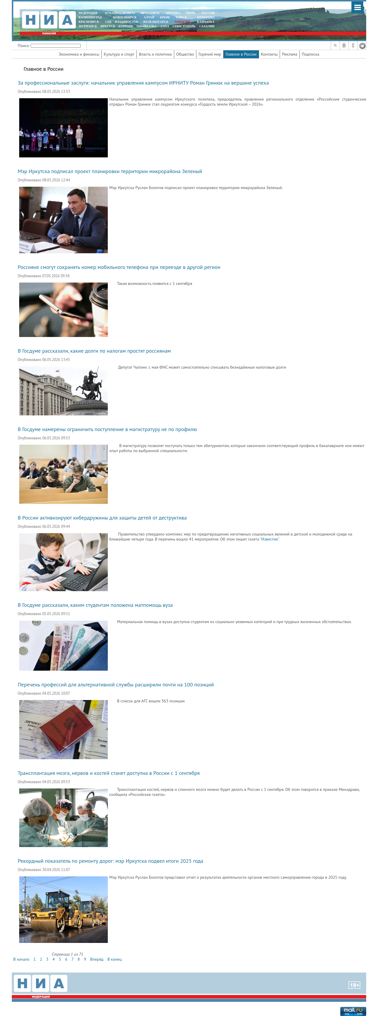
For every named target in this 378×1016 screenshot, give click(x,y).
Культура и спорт (119, 54)
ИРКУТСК (107, 26)
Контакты (269, 54)
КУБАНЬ (111, 12)
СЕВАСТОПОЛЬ (183, 26)
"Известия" (269, 539)
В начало (21, 959)
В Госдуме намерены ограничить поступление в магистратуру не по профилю (107, 429)
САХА (165, 26)
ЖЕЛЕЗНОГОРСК (155, 21)
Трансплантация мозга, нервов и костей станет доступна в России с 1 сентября (109, 773)
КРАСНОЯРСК (89, 21)
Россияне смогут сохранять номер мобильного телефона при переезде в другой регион (119, 267)
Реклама (289, 54)
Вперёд (96, 959)
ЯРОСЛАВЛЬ (150, 12)
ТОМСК (182, 17)
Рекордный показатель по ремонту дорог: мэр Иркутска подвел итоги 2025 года (110, 860)
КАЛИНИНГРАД (90, 17)
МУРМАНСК (88, 26)
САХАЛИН (206, 26)
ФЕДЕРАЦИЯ (88, 12)
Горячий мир (209, 54)
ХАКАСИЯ (182, 21)
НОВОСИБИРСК (124, 17)
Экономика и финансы (79, 54)
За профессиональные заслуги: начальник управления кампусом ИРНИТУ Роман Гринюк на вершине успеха (143, 82)
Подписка (310, 54)
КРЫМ (165, 17)
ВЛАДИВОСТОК (126, 21)
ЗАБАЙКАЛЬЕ (146, 26)
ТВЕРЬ (190, 12)
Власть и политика (155, 54)
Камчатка (205, 21)
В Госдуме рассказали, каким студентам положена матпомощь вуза (95, 604)
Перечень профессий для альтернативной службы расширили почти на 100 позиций (116, 684)
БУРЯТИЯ (125, 26)
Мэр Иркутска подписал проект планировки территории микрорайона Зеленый (110, 171)
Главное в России (241, 54)
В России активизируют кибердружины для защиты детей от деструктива (102, 517)
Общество (185, 54)
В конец (114, 959)
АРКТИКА (173, 12)
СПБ (108, 21)
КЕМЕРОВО (205, 17)
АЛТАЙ (149, 17)
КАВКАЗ (129, 12)
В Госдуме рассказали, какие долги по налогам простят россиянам (94, 350)
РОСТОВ (208, 12)
